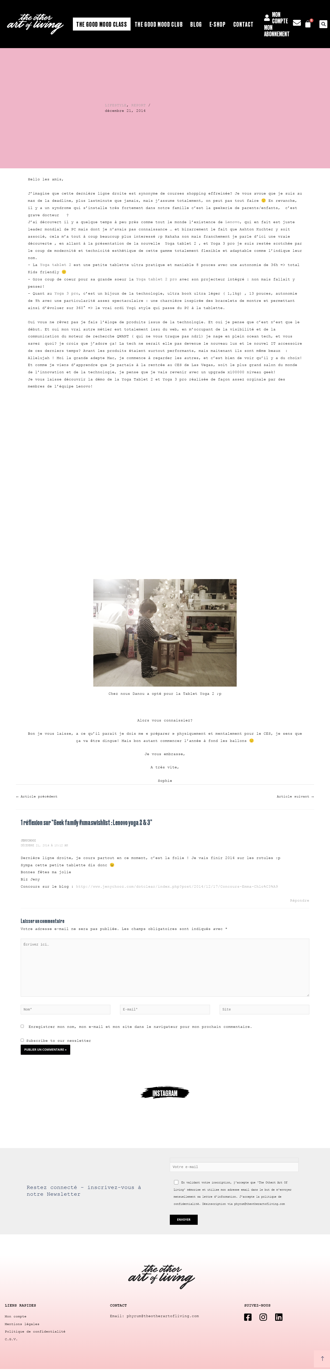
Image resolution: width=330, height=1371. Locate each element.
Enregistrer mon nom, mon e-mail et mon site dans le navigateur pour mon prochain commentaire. (140, 1028)
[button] (323, 24)
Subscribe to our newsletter (56, 1042)
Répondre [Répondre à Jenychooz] (299, 900)
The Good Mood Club (159, 24)
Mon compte (15, 1319)
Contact (243, 24)
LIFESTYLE (116, 105)
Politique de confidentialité (35, 1333)
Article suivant (295, 797)
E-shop (217, 24)
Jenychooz (28, 840)
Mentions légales (22, 1326)
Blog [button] (196, 24)
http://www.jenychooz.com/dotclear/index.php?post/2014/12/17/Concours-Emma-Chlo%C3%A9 (177, 887)
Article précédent (36, 797)
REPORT (138, 105)
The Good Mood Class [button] (101, 24)
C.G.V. (11, 1341)
